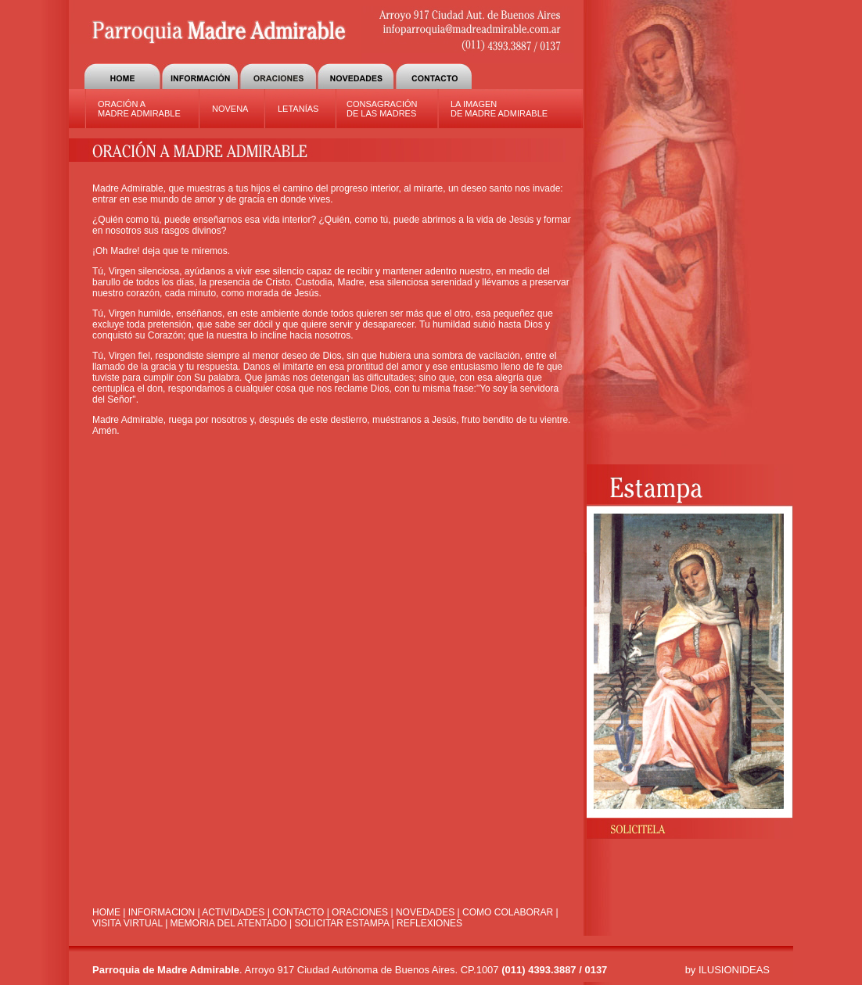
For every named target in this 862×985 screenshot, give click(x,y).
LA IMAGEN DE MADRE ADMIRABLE (499, 108)
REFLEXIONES (429, 923)
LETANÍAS (298, 108)
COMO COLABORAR (507, 912)
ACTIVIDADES (234, 912)
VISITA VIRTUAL (127, 923)
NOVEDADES (425, 912)
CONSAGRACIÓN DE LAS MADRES (382, 108)
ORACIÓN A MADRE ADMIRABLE (139, 108)
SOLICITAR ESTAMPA (342, 923)
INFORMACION (161, 912)
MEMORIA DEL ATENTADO (229, 923)
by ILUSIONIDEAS (727, 970)
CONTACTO (298, 912)
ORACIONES (360, 912)
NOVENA (230, 108)
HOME (106, 912)
